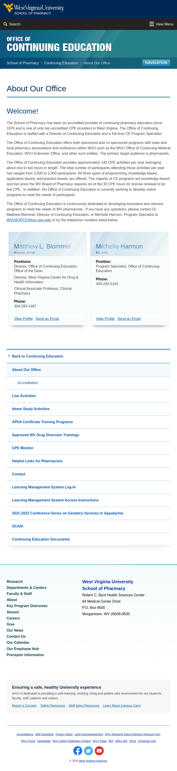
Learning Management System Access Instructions (55, 501)
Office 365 (121, 741)
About (12, 600)
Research (15, 582)
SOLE (132, 741)
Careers (13, 619)
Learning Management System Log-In (44, 487)
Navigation (156, 63)
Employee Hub (147, 741)
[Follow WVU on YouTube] (99, 751)
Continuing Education (61, 63)
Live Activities (24, 396)
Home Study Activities (31, 409)
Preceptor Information (25, 655)
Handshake (44, 741)
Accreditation (27, 383)
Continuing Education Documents (41, 540)
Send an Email (47, 319)
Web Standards (44, 734)
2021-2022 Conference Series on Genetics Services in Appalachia (67, 514)
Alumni (13, 613)
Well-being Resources (84, 706)
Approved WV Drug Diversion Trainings (45, 435)
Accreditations (25, 734)
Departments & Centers (27, 588)
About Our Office (26, 370)
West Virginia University (93, 761)
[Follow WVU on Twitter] (88, 751)
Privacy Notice (64, 734)
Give (11, 625)
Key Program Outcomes (27, 606)
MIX (111, 741)
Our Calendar (18, 643)
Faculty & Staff (19, 594)
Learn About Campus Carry (122, 706)
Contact (19, 474)
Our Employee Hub (23, 649)
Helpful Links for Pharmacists (37, 461)
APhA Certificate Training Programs (42, 422)
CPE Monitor (23, 448)
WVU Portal (28, 741)
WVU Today (100, 741)
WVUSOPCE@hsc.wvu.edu (29, 220)
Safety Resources (52, 706)
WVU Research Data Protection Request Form (132, 734)
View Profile (23, 319)
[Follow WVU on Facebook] (77, 751)
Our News (15, 631)
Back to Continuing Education (37, 357)
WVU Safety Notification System (71, 741)
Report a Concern (24, 706)
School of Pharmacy (23, 63)
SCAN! (18, 527)
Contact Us (16, 637)
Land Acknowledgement (89, 734)
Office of (59, 44)
